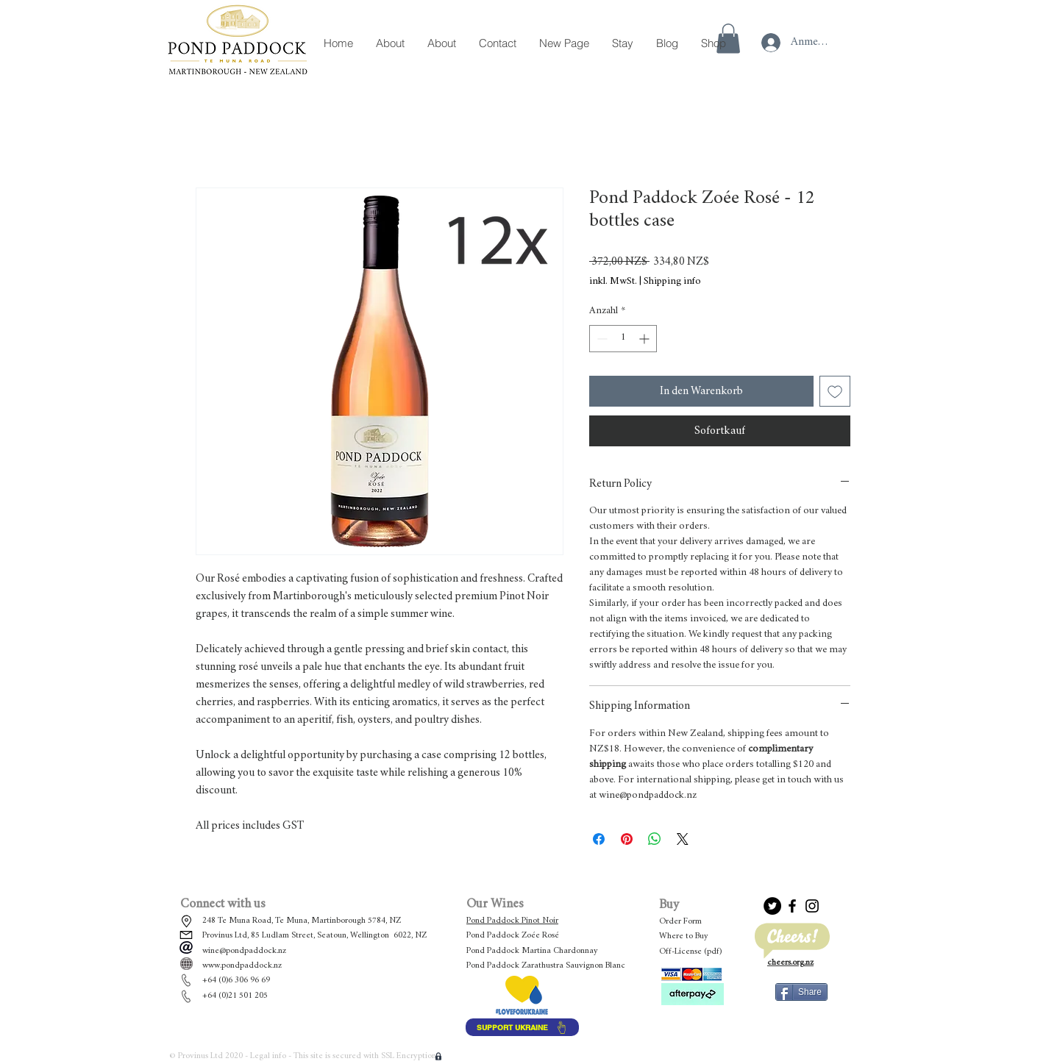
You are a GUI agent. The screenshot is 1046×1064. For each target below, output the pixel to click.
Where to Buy (683, 936)
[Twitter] (772, 906)
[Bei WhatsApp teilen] (654, 839)
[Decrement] (600, 338)
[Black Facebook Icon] (792, 906)
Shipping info (672, 281)
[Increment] (645, 338)
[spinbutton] (623, 338)
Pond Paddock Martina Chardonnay (532, 950)
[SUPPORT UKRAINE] (522, 1027)
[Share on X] (682, 839)
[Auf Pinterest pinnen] (627, 839)
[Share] (801, 992)
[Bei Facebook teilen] (599, 839)
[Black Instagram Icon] (812, 906)
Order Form (680, 921)
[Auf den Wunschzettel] (834, 391)
